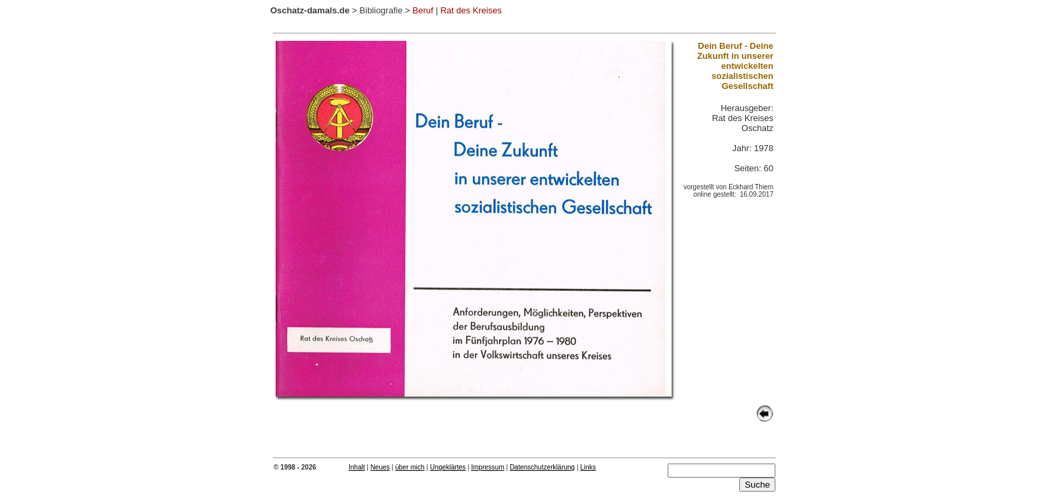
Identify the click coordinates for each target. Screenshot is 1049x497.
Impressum (487, 467)
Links (587, 467)
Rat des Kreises (471, 10)
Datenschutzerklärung (542, 467)
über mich (410, 467)
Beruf (422, 10)
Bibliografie (380, 10)
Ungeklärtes (448, 467)
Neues (380, 467)
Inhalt (357, 467)
